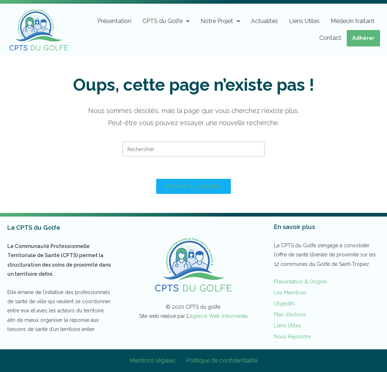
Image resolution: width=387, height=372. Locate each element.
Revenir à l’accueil (193, 186)
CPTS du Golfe (165, 21)
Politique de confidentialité (222, 360)
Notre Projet (220, 21)
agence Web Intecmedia (219, 316)
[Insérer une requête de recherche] (193, 149)
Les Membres (290, 293)
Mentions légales (152, 360)
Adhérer (363, 38)
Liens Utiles (304, 21)
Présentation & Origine (300, 282)
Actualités (264, 21)
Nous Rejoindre (292, 336)
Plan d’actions (290, 314)
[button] (166, 21)
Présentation (114, 21)
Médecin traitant (353, 21)
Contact (330, 37)
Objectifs (284, 304)
